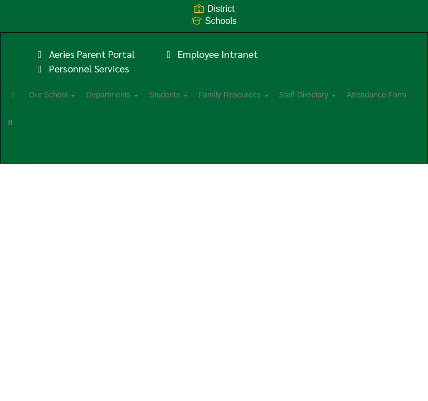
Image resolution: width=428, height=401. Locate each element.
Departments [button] (141, 94)
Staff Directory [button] (355, 94)
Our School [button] (75, 94)
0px (386, 158)
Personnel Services (81, 68)
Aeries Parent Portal (84, 53)
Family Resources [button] (275, 94)
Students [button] (203, 94)
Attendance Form (55, 122)
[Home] (30, 95)
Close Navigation (158, 127)
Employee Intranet (211, 53)
